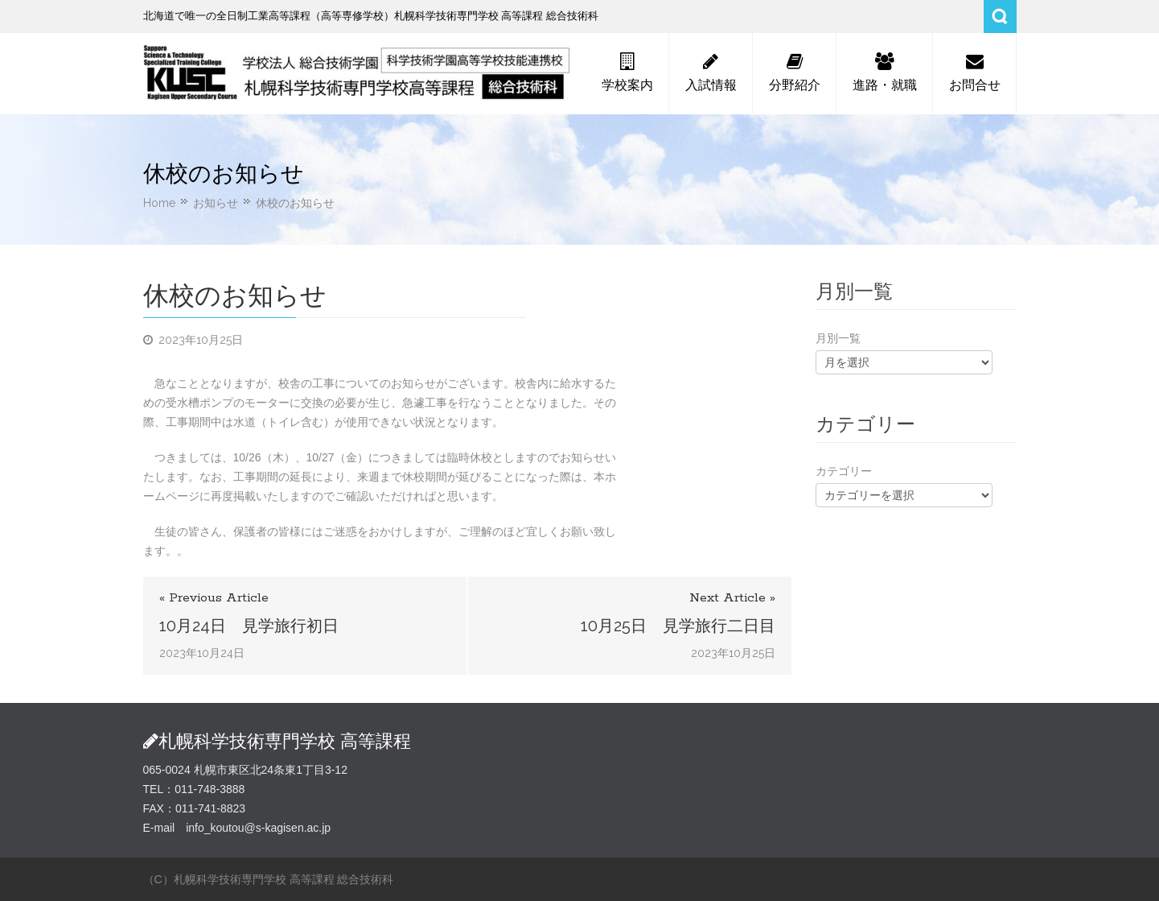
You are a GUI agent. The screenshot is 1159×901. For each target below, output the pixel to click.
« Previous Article (214, 597)
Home (159, 202)
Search (1000, 16)
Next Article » (732, 597)
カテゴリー (844, 471)
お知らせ (215, 202)
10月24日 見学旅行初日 (249, 625)
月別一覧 (838, 338)
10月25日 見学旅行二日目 (678, 625)
